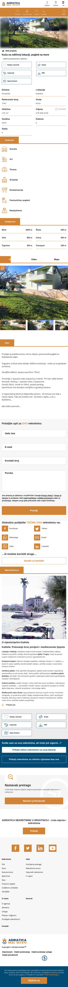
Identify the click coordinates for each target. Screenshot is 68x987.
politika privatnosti (45, 515)
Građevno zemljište (10, 906)
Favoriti (37, 15)
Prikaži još (10, 722)
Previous (2, 310)
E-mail (8, 464)
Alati (28, 878)
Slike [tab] (11, 277)
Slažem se (34, 980)
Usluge (4, 930)
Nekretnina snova (33, 887)
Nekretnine (6, 878)
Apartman (6, 894)
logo (11, 4)
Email (51, 81)
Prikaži (34, 849)
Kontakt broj (12, 478)
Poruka (9, 490)
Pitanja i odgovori (9, 934)
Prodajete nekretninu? (11, 938)
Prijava (47, 5)
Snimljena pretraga (34, 883)
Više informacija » (52, 975)
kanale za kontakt (34, 578)
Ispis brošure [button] (16, 98)
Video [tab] (34, 277)
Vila (3, 883)
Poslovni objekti (8, 902)
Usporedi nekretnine (34, 890)
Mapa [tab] (56, 277)
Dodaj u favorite (16, 81)
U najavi (29, 894)
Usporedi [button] (16, 90)
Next (66, 310)
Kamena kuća (7, 890)
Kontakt (45, 15)
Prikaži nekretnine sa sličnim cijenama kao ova (34, 778)
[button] (17, 55)
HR (63, 5)
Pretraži (15, 15)
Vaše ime (10, 450)
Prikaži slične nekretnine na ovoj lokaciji (34, 768)
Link (51, 90)
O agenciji (6, 922)
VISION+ (55, 5)
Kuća (4, 887)
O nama (5, 917)
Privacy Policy (47, 513)
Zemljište (5, 910)
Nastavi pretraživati (34, 819)
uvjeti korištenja (29, 515)
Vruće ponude (26, 15)
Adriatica (5, 926)
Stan (3, 898)
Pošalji (34, 528)
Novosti (29, 917)
